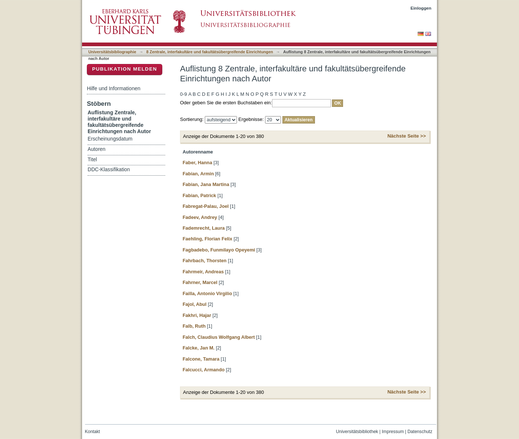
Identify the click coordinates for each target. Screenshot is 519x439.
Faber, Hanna (197, 162)
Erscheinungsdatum (110, 139)
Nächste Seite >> (406, 136)
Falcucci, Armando (203, 369)
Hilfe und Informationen (113, 88)
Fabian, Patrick (199, 195)
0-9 (183, 94)
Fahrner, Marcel (200, 282)
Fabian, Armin (198, 173)
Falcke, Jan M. (198, 348)
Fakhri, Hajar (197, 315)
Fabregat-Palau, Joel (206, 206)
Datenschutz (419, 431)
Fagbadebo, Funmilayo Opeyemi (219, 250)
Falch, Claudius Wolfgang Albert (219, 337)
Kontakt (92, 431)
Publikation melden (124, 69)
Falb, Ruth (194, 326)
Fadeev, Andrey (200, 217)
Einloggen (421, 8)
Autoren (96, 149)
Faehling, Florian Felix (207, 239)
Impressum (393, 431)
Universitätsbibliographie (112, 52)
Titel (92, 159)
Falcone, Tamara (201, 359)
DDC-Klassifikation (109, 169)
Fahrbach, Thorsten (205, 260)
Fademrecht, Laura (204, 228)
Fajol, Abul (195, 304)
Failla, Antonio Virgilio (207, 293)
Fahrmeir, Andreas (203, 271)
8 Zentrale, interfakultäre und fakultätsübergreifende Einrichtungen (209, 52)
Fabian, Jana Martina (206, 184)
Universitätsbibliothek (357, 431)
